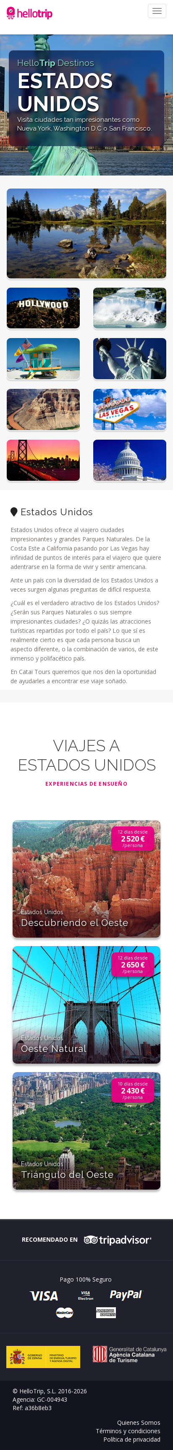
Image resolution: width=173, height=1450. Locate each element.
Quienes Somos (138, 1422)
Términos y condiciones (128, 1431)
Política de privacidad (131, 1439)
